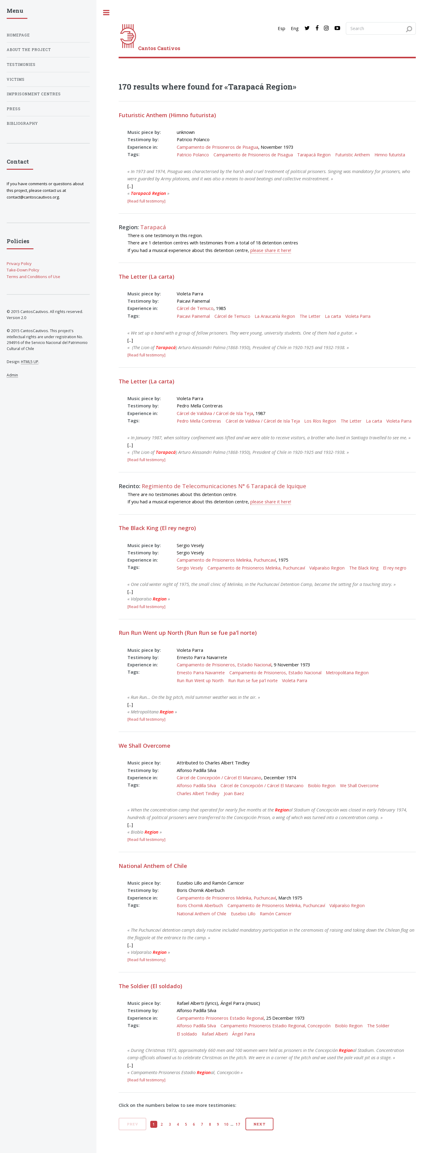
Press (14, 109)
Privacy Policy (19, 263)
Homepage (18, 35)
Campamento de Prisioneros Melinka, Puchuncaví (226, 560)
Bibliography (22, 123)
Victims (16, 79)
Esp (281, 28)
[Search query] (381, 28)
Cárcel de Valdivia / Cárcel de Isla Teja (215, 413)
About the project (29, 49)
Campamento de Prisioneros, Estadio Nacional (224, 665)
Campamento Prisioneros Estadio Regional (220, 1018)
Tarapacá (153, 227)
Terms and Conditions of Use (33, 276)
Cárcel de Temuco (195, 308)
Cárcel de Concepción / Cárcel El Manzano (219, 777)
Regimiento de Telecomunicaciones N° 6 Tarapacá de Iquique (224, 486)
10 (226, 1124)
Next (259, 1124)
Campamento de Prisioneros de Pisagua (217, 147)
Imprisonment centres (34, 94)
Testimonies (21, 64)
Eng (295, 28)
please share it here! (270, 250)
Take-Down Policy (23, 270)
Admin (12, 374)
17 (238, 1124)
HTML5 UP (29, 361)
